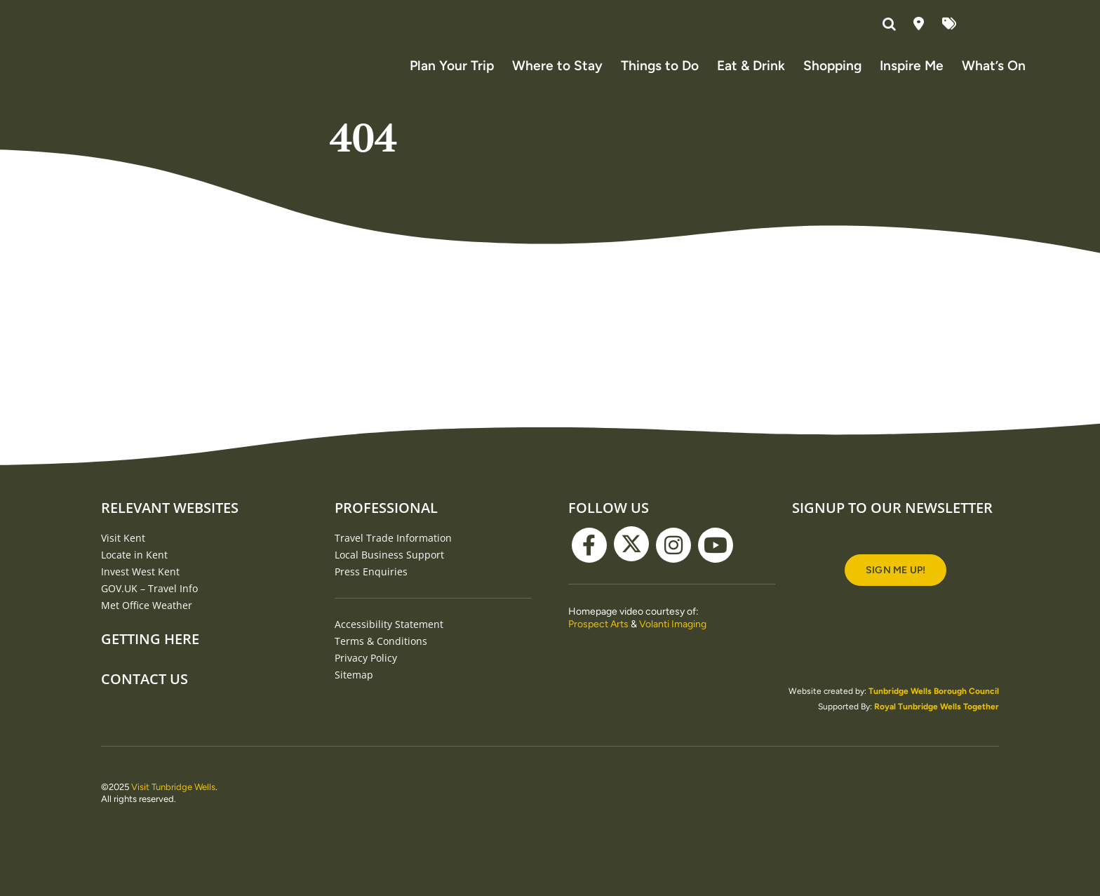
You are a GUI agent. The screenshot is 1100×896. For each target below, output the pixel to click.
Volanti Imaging (672, 639)
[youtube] (715, 559)
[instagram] (673, 559)
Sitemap (354, 689)
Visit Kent (123, 552)
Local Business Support (389, 569)
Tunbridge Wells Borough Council (933, 706)
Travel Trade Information (393, 552)
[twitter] (631, 558)
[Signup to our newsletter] (895, 585)
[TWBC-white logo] (550, 789)
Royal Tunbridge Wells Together (936, 721)
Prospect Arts (598, 639)
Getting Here (150, 653)
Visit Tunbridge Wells (173, 801)
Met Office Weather (146, 620)
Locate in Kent (134, 569)
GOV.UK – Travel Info (149, 603)
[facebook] (589, 559)
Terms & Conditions (381, 655)
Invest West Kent (140, 586)
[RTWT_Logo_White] (946, 796)
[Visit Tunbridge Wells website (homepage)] (143, 63)
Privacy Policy (366, 672)
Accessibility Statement (389, 639)
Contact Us (144, 693)
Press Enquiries (371, 586)
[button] (891, 25)
